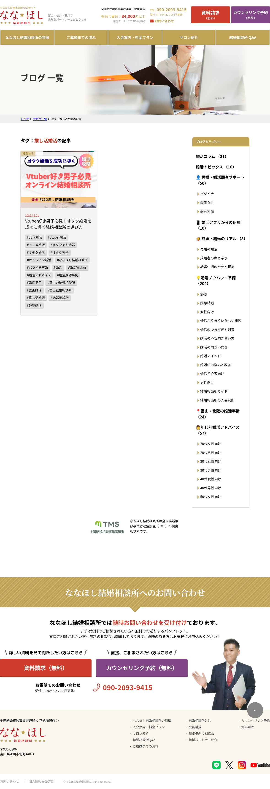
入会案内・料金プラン (135, 37)
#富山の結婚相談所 (61, 282)
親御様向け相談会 (201, 733)
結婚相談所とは (200, 720)
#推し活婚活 (36, 297)
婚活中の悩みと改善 (215, 364)
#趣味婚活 (34, 305)
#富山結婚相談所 (60, 290)
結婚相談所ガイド (214, 391)
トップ (25, 119)
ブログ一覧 (40, 119)
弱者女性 (207, 202)
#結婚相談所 (60, 297)
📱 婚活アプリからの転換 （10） (218, 225)
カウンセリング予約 (255, 720)
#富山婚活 (34, 290)
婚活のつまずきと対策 (217, 329)
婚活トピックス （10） (216, 167)
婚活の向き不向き (214, 347)
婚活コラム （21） (212, 156)
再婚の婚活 (208, 249)
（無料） (210, 14)
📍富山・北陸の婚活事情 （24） (218, 414)
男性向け (207, 382)
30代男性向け (210, 470)
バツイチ (207, 193)
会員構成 (195, 727)
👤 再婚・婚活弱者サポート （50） (220, 180)
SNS (203, 294)
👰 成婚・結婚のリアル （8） (221, 238)
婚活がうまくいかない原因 (220, 320)
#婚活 (58, 267)
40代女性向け (210, 478)
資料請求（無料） (46, 668)
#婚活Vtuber (77, 267)
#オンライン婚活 (39, 260)
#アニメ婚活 (36, 244)
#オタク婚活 (36, 252)
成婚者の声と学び (214, 258)
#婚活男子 (34, 282)
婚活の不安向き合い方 (217, 338)
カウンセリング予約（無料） (142, 668)
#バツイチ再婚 (37, 267)
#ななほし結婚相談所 (72, 260)
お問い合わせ (164, 21)
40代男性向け (210, 487)
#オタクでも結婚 (63, 244)
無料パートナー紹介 (203, 739)
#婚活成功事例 (67, 275)
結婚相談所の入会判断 (217, 400)
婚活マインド (210, 355)
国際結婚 (207, 302)
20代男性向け (210, 452)
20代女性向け (210, 443)
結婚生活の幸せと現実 (217, 266)
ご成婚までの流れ (81, 37)
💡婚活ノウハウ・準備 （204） (216, 280)
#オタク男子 (60, 252)
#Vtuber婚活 (57, 237)
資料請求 (247, 727)
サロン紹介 (189, 37)
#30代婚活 (34, 237)
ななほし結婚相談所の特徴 (27, 37)
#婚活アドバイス (39, 275)
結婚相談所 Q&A (242, 37)
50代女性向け (210, 496)
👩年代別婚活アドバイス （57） (218, 430)
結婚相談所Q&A (144, 739)
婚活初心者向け (212, 373)
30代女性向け (210, 461)
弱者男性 (207, 211)
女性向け (207, 311)
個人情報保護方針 (41, 781)
